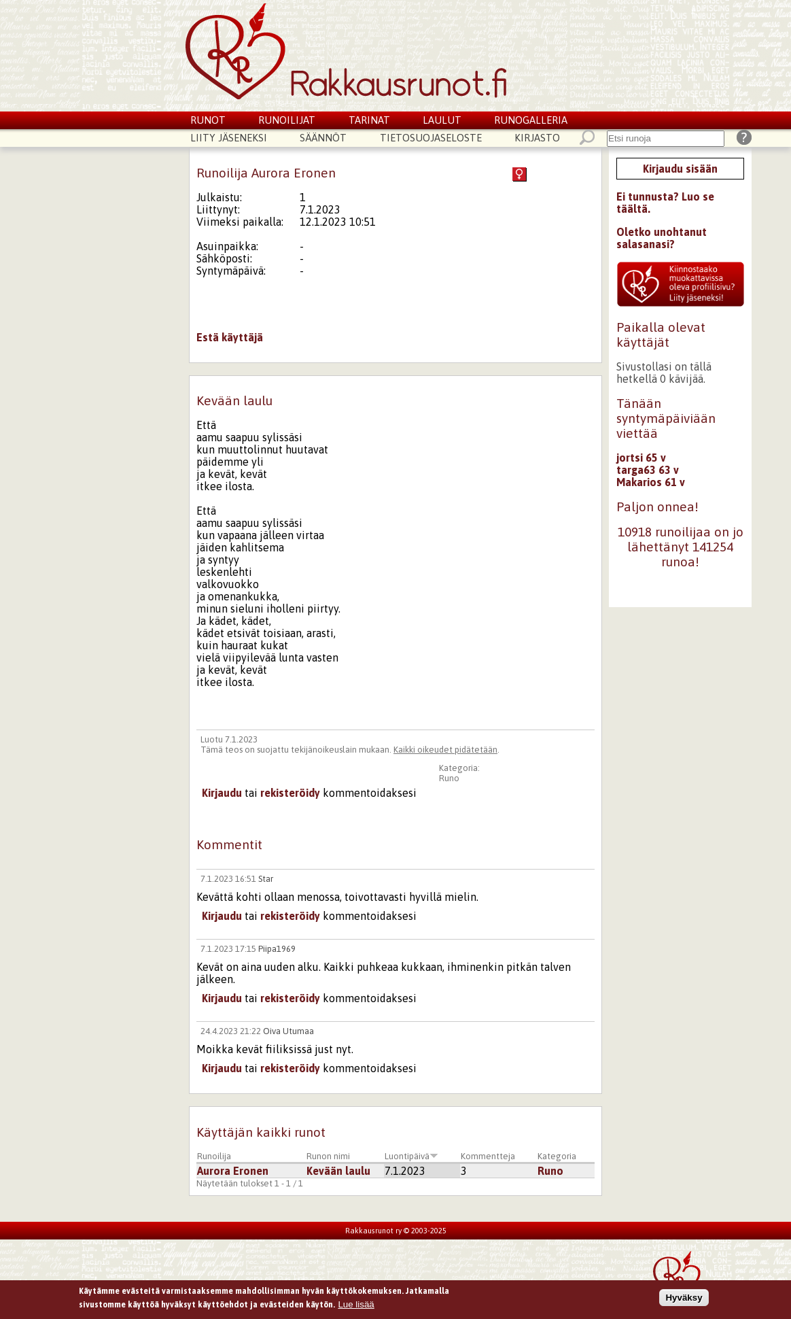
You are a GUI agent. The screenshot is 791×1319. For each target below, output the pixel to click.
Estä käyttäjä (229, 337)
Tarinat (369, 120)
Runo (449, 778)
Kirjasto (537, 137)
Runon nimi (328, 1156)
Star (265, 879)
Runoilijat (286, 120)
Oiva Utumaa (288, 1031)
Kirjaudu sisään (680, 168)
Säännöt (323, 137)
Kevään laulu (338, 1171)
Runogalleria (530, 120)
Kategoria (557, 1156)
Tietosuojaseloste (431, 137)
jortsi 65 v (641, 457)
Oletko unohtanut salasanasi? (661, 238)
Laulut (442, 120)
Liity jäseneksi (228, 137)
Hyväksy (683, 1300)
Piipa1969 (277, 949)
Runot (208, 120)
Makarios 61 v (650, 482)
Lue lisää (356, 1306)
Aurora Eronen (232, 1171)
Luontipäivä (411, 1156)
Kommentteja (488, 1156)
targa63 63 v (647, 470)
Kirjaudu (222, 793)
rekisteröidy (290, 793)
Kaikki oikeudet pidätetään (445, 749)
